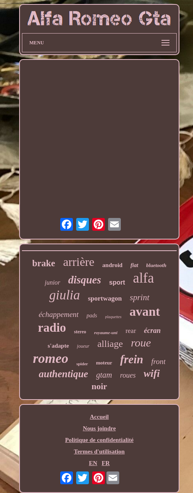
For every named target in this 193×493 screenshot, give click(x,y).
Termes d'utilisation (99, 451)
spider (82, 363)
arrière (78, 261)
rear (131, 331)
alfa (143, 278)
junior (52, 282)
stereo (80, 332)
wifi (152, 373)
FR (106, 463)
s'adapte (58, 346)
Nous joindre (99, 428)
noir (99, 386)
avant (145, 311)
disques (84, 280)
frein (131, 359)
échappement (59, 314)
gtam (104, 374)
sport (117, 282)
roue (141, 343)
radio (52, 328)
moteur (104, 363)
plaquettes (113, 317)
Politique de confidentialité (99, 440)
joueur (83, 346)
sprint (140, 297)
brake (43, 263)
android (112, 265)
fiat (134, 265)
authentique (63, 373)
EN (93, 463)
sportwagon (105, 298)
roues (128, 375)
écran (152, 331)
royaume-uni (106, 332)
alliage (110, 344)
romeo (51, 358)
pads (92, 316)
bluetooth (156, 265)
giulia (64, 295)
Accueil (99, 417)
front (158, 361)
